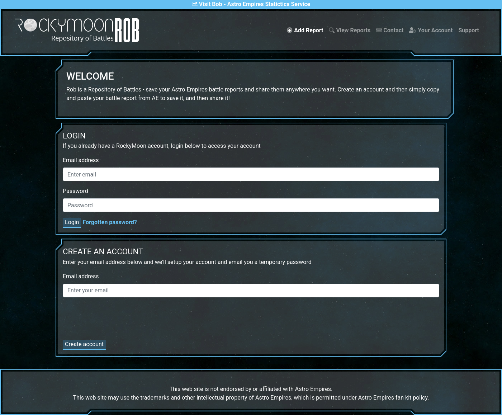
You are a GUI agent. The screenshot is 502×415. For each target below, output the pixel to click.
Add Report (306, 30)
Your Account (431, 30)
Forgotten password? (109, 222)
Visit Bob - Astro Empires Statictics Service (251, 4)
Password (75, 191)
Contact (389, 30)
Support (468, 30)
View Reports (349, 30)
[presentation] (117, 317)
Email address (81, 160)
